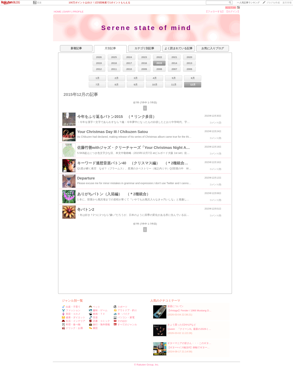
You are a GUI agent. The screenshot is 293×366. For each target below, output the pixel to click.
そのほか (120, 321)
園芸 (93, 328)
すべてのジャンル (125, 324)
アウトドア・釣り (125, 310)
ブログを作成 (273, 2)
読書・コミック (99, 321)
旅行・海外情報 (99, 324)
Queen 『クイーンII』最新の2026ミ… (189, 329)
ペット (94, 306)
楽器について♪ (175, 306)
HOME (57, 11)
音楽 (39, 2)
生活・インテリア (73, 321)
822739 (231, 7)
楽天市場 (287, 2)
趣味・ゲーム (98, 310)
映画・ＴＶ (97, 313)
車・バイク (122, 313)
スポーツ (120, 306)
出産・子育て (71, 306)
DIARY (67, 11)
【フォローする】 (215, 11)
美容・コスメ (71, 313)
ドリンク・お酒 (72, 328)
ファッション (71, 310)
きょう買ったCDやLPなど (181, 324)
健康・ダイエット (73, 317)
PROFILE (78, 11)
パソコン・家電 (124, 317)
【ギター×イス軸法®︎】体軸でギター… (188, 347)
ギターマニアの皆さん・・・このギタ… (189, 343)
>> (248, 2)
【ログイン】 (232, 11)
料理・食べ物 (71, 324)
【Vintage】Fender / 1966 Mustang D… (189, 310)
